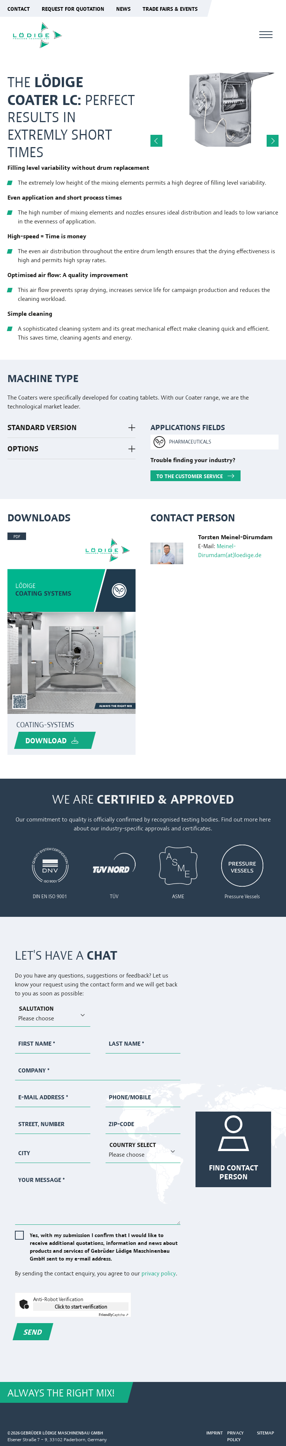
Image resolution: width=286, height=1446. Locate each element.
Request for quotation (73, 8)
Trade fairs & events (170, 8)
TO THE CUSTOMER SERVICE (189, 475)
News (123, 8)
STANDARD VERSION (42, 427)
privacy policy (159, 1273)
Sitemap (265, 1433)
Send (33, 1331)
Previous (156, 141)
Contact (18, 8)
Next (273, 141)
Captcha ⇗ (113, 1314)
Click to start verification (81, 1306)
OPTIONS (22, 448)
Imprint (214, 1433)
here (265, 819)
